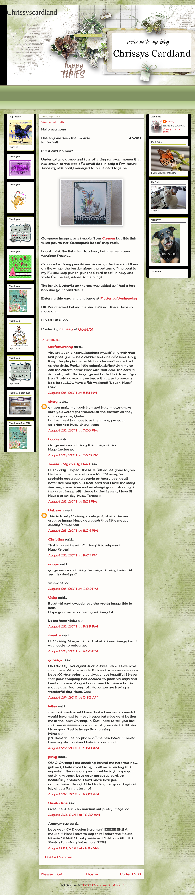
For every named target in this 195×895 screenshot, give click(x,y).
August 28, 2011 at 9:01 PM (73, 555)
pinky (52, 757)
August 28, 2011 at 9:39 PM (73, 626)
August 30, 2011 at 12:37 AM (74, 815)
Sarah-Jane (57, 803)
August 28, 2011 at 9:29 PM (73, 589)
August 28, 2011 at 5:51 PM (72, 393)
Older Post (131, 874)
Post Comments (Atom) (103, 885)
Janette (54, 635)
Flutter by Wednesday (118, 298)
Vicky (52, 597)
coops (53, 564)
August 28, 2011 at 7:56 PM (73, 430)
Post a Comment (59, 857)
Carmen (108, 238)
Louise (53, 439)
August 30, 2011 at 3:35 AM (73, 848)
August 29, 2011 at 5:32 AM (73, 697)
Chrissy (170, 121)
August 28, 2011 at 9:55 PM (73, 651)
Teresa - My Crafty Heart (69, 464)
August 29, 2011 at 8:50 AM (73, 748)
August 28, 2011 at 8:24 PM (73, 530)
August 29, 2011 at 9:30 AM (73, 794)
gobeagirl (55, 660)
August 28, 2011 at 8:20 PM (73, 455)
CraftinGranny (60, 347)
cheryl (53, 401)
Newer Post (52, 874)
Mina (52, 706)
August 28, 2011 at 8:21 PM (72, 501)
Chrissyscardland (32, 12)
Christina (56, 539)
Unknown (56, 510)
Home (92, 874)
